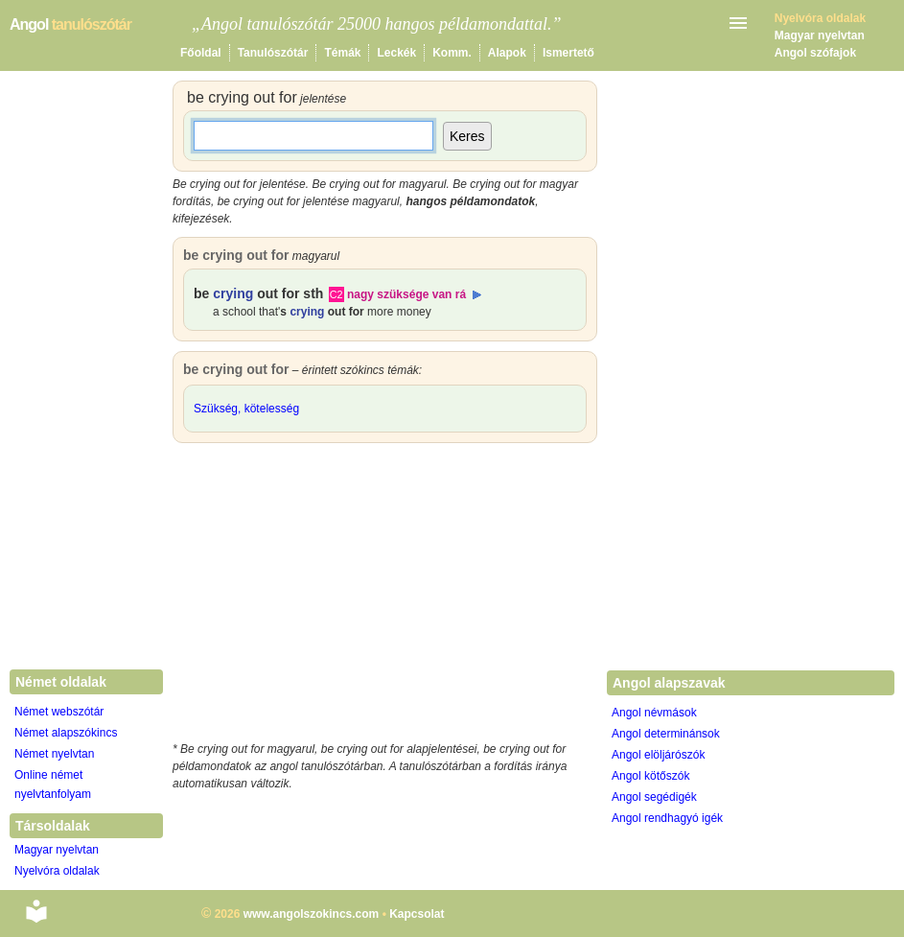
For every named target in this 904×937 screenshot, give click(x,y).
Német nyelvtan (54, 754)
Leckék (396, 52)
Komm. (452, 52)
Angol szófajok (815, 52)
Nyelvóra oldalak (57, 871)
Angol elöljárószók (658, 754)
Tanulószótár (273, 52)
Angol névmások (654, 712)
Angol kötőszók (650, 776)
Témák (342, 52)
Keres (467, 136)
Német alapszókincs (65, 732)
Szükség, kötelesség (246, 408)
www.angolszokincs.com (311, 914)
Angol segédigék (654, 797)
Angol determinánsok (666, 733)
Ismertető (568, 52)
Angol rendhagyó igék (667, 818)
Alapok (507, 52)
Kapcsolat (416, 914)
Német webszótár (59, 711)
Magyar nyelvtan (820, 35)
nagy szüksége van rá (406, 294)
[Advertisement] (385, 596)
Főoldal (200, 52)
